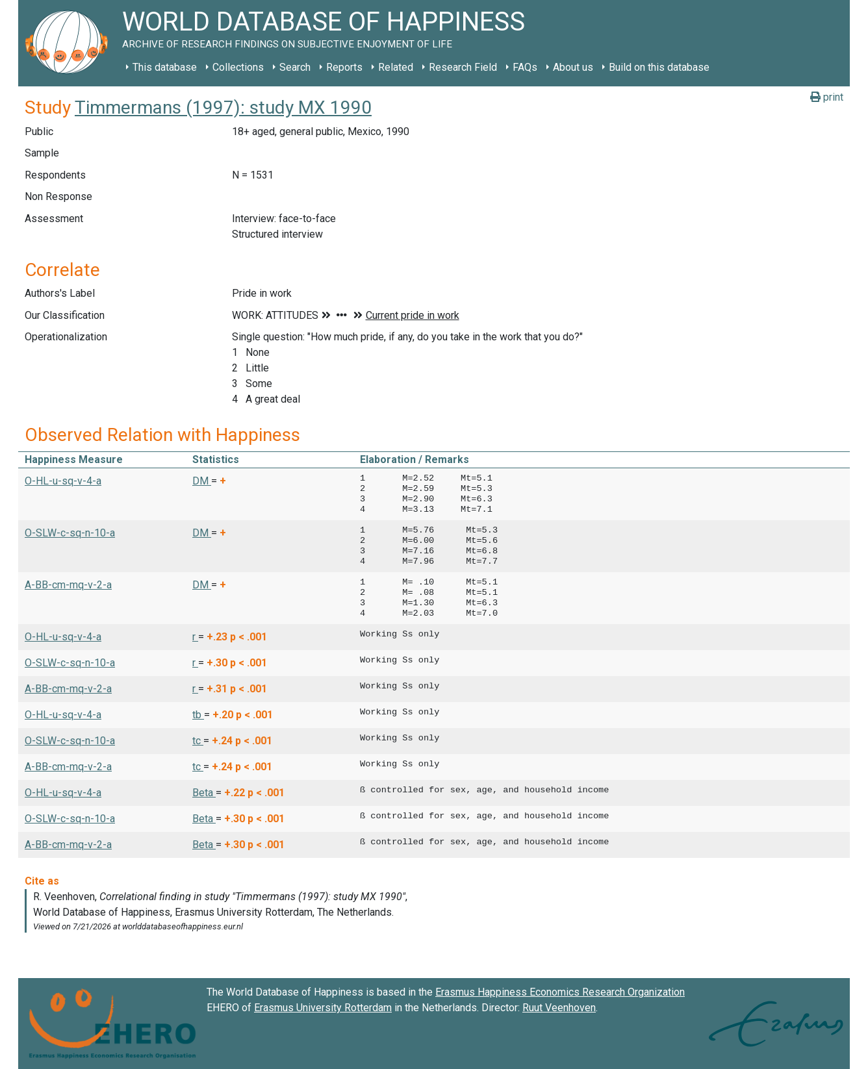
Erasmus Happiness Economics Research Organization (560, 992)
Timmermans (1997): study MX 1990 (223, 107)
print (826, 97)
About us (573, 67)
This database (165, 67)
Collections (238, 67)
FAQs (525, 67)
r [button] (195, 637)
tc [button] (197, 741)
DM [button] (201, 481)
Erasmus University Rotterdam (323, 1007)
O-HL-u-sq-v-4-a (63, 481)
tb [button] (198, 715)
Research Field (463, 67)
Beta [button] (204, 792)
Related (395, 67)
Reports (344, 67)
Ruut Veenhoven (559, 1007)
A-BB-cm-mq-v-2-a (68, 585)
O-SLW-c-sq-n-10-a (70, 533)
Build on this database (659, 67)
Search (295, 67)
